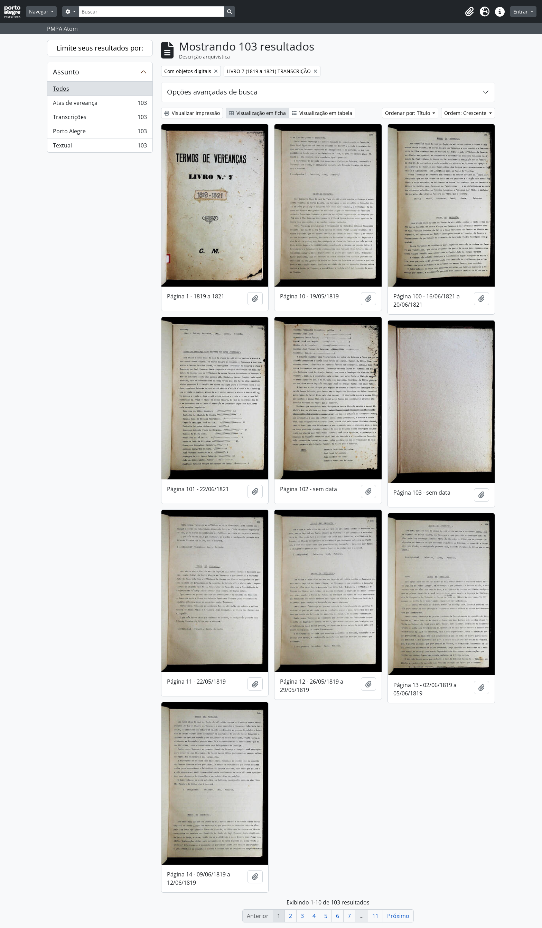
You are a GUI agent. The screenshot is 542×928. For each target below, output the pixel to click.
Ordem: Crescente (466, 113)
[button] (469, 11)
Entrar (521, 11)
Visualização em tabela (322, 113)
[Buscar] (151, 11)
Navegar (39, 11)
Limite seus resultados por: (100, 48)
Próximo (398, 916)
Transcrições (100, 118)
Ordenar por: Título (408, 113)
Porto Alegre (100, 132)
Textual (100, 146)
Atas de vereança (100, 104)
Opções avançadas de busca (212, 92)
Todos (61, 88)
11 (375, 916)
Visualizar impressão (192, 113)
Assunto (66, 71)
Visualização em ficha (257, 113)
